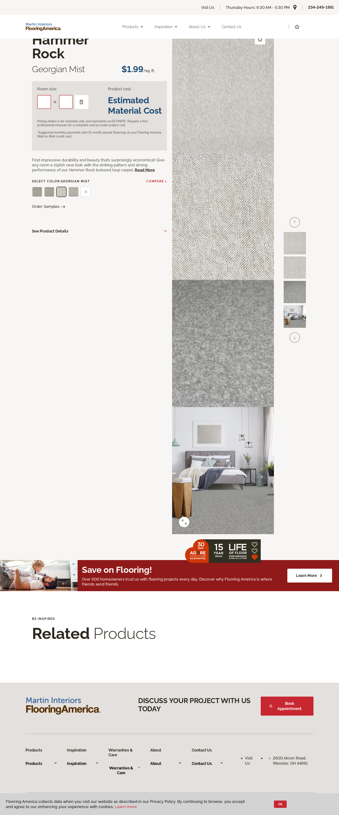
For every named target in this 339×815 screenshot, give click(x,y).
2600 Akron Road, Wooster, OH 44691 (290, 760)
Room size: (47, 89)
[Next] (294, 337)
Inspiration (83, 763)
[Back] (294, 222)
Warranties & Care (124, 770)
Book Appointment (285, 706)
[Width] (66, 102)
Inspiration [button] (166, 26)
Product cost (119, 89)
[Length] (44, 102)
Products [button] (133, 26)
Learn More (309, 575)
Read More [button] (145, 170)
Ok (280, 804)
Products (41, 763)
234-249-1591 (321, 7)
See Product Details (50, 231)
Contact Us (231, 26)
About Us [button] (200, 26)
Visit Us (207, 7)
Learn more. (126, 806)
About (166, 763)
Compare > (156, 181)
